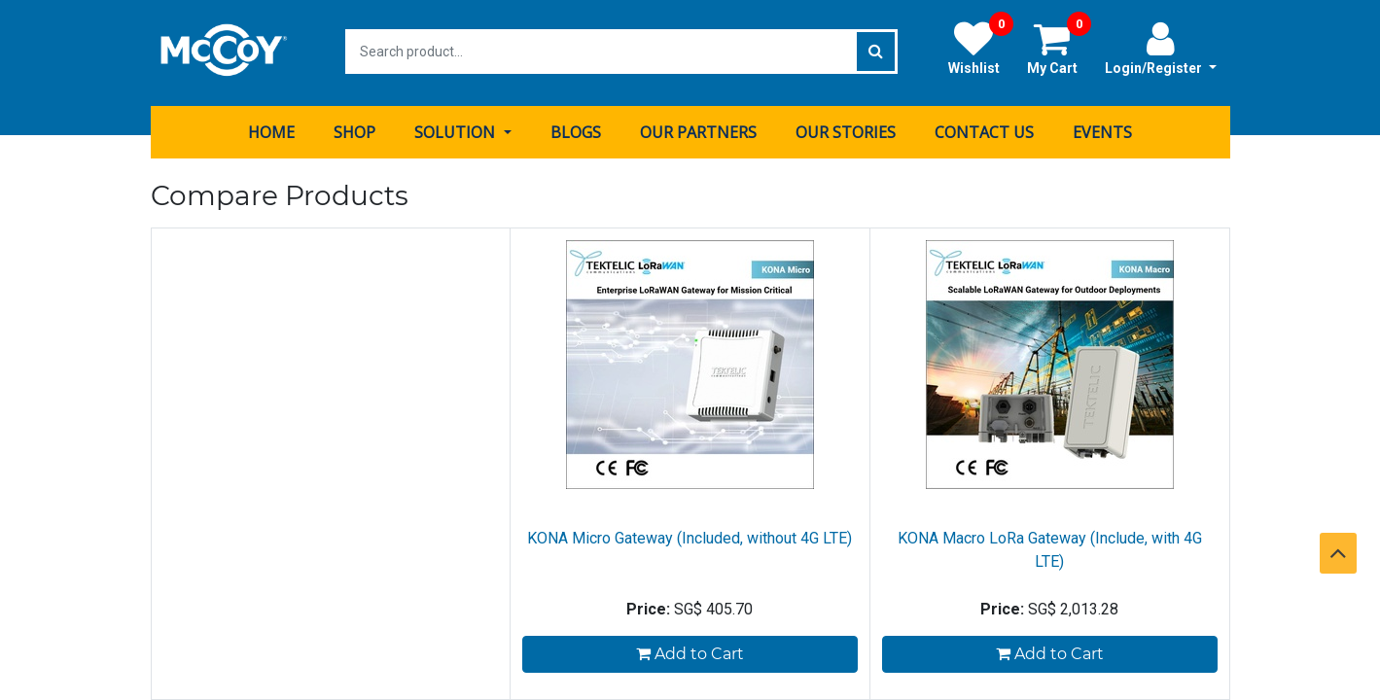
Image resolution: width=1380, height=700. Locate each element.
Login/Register (1161, 47)
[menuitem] (271, 129)
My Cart (1059, 47)
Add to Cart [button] (690, 652)
